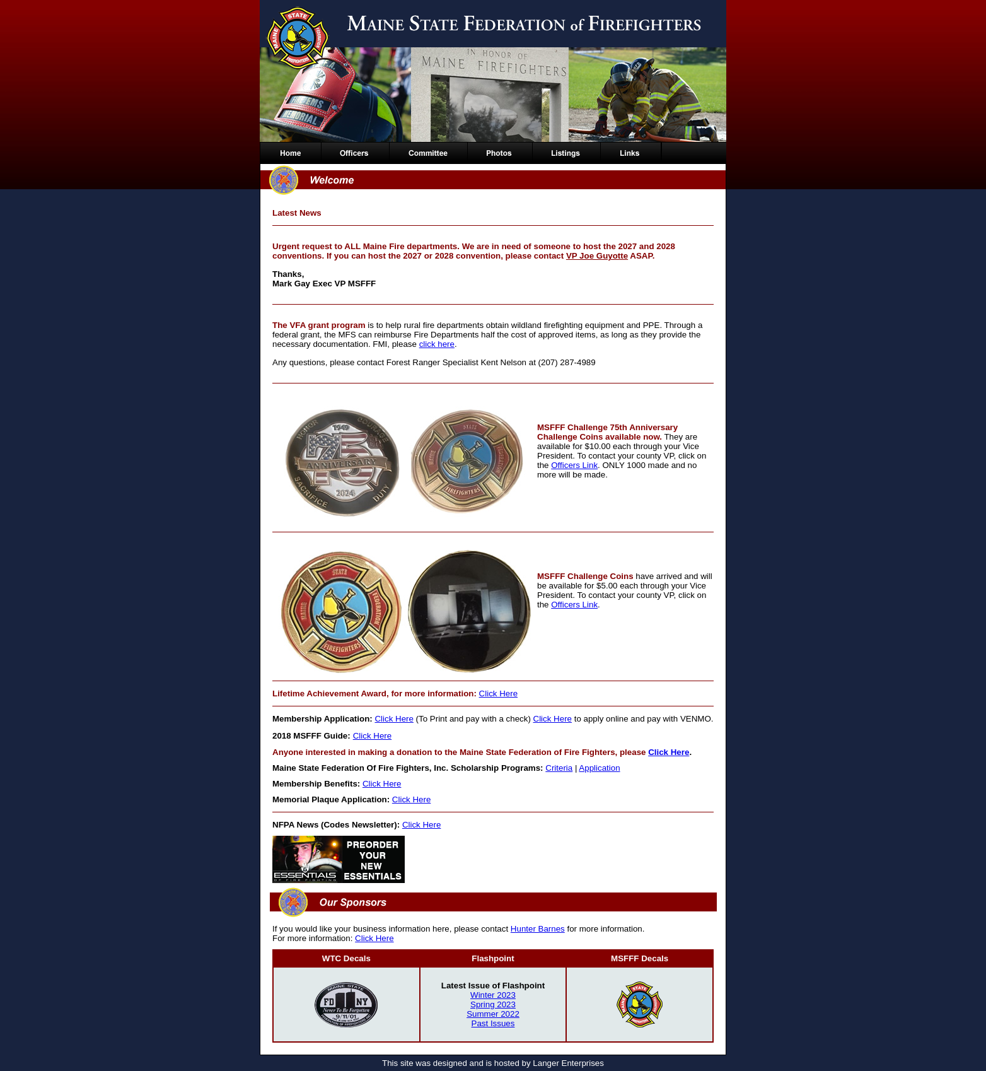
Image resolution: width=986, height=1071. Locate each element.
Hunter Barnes (538, 928)
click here (437, 344)
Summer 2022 (493, 1014)
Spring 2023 (493, 1004)
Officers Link (574, 465)
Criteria (558, 768)
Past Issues (493, 1023)
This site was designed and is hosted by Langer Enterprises (493, 1063)
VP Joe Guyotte (597, 255)
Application (599, 768)
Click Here (498, 693)
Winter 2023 (493, 995)
